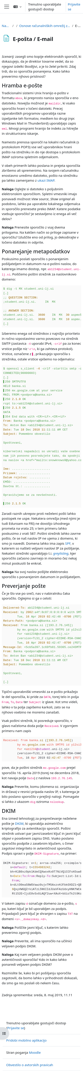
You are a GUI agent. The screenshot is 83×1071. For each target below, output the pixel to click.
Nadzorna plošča (6, 25)
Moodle (35, 1052)
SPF (67, 543)
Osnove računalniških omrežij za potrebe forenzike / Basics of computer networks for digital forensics (44, 25)
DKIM (19, 823)
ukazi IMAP (46, 180)
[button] (17, 6)
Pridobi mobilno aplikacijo (26, 1040)
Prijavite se (74, 7)
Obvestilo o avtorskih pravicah (29, 1065)
